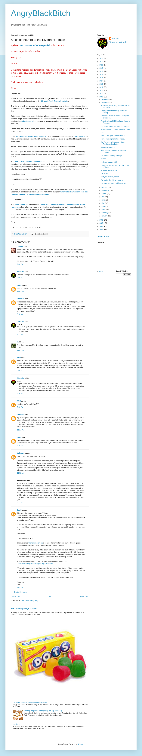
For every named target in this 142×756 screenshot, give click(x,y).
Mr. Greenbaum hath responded (35, 45)
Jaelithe (20, 247)
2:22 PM (20, 407)
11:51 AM (20, 473)
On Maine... (105, 174)
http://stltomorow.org (35, 543)
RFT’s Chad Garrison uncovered (28, 162)
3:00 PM (20, 278)
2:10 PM (20, 394)
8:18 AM (20, 314)
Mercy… (104, 159)
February (104, 213)
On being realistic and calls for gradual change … (31, 702)
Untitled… (16, 724)
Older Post (84, 597)
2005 (102, 230)
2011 (102, 90)
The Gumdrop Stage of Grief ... (25, 608)
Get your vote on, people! (110, 177)
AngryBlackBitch (41, 13)
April (103, 206)
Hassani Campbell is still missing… (113, 183)
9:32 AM (20, 334)
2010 (102, 94)
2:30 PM (20, 264)
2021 (102, 59)
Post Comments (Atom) (29, 601)
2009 (102, 97)
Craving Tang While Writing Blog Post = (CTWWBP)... (43, 711)
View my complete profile (118, 42)
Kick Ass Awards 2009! (109, 162)
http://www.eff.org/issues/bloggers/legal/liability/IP (35, 564)
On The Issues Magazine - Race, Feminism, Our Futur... (113, 143)
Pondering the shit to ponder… (112, 180)
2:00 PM (20, 371)
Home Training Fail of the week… (113, 139)
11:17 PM (20, 430)
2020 (102, 62)
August (104, 193)
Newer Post (16, 597)
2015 (102, 78)
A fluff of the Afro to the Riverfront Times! (115, 129)
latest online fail (22, 204)
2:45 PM (20, 587)
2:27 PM (20, 503)
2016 (102, 74)
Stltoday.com (27, 121)
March (103, 209)
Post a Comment (20, 592)
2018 (102, 68)
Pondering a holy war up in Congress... (115, 126)
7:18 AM (20, 446)
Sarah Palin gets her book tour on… (114, 136)
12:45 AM (20, 291)
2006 (102, 226)
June (103, 200)
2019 (102, 65)
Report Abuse (103, 236)
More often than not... (109, 147)
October (104, 187)
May (103, 203)
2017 (102, 71)
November (105, 103)
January (104, 216)
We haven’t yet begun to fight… (112, 156)
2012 (102, 87)
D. (18, 342)
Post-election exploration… (111, 170)
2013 (102, 84)
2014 (102, 81)
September (105, 190)
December (105, 100)
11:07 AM (20, 350)
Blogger (81, 744)
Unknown (20, 299)
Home (50, 597)
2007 (102, 223)
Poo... (103, 133)
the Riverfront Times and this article (31, 136)
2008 (102, 220)
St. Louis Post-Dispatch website (54, 101)
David (19, 285)
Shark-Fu (20, 272)
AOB (19, 358)
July (103, 197)
